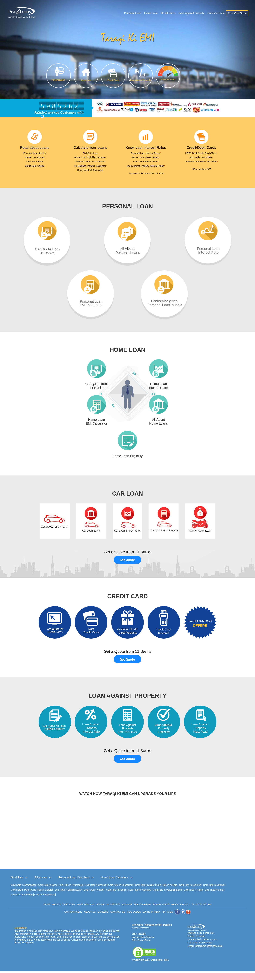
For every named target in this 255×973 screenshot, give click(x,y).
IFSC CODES (134, 913)
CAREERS (102, 913)
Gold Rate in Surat (214, 891)
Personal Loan (132, 13)
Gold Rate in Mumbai (214, 886)
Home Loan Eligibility (127, 457)
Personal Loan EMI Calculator (90, 161)
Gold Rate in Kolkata (166, 886)
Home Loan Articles (35, 157)
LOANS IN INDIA (151, 913)
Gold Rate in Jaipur (145, 886)
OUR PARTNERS (73, 913)
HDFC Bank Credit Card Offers (201, 153)
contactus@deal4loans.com (208, 947)
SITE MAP (126, 906)
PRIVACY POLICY (180, 906)
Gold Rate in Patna (193, 891)
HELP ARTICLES (86, 906)
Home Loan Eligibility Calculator (90, 157)
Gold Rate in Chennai (96, 886)
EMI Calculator (90, 153)
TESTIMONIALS (161, 906)
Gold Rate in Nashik (116, 891)
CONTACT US (117, 913)
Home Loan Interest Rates (146, 157)
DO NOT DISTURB (201, 906)
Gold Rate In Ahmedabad (23, 886)
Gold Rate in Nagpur (94, 891)
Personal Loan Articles (34, 153)
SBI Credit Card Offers (201, 157)
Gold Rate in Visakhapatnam (167, 891)
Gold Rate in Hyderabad (71, 886)
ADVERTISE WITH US (107, 906)
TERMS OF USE (142, 906)
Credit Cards (168, 13)
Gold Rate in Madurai (42, 891)
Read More (28, 944)
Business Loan (216, 13)
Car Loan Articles (34, 161)
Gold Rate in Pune (20, 891)
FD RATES (167, 913)
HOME (47, 906)
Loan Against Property (191, 13)
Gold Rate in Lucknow (190, 886)
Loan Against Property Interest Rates (146, 166)
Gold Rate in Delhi (47, 886)
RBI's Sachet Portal (141, 942)
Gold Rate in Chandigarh (120, 886)
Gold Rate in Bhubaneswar (68, 891)
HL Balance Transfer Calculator (90, 166)
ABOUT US (89, 913)
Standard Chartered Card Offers (201, 161)
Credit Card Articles (35, 166)
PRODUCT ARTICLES (63, 906)
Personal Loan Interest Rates (146, 153)
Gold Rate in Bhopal (44, 896)
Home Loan (151, 13)
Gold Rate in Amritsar (22, 896)
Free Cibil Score (237, 13)
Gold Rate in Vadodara (139, 891)
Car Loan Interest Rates (145, 161)
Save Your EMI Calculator (90, 170)
